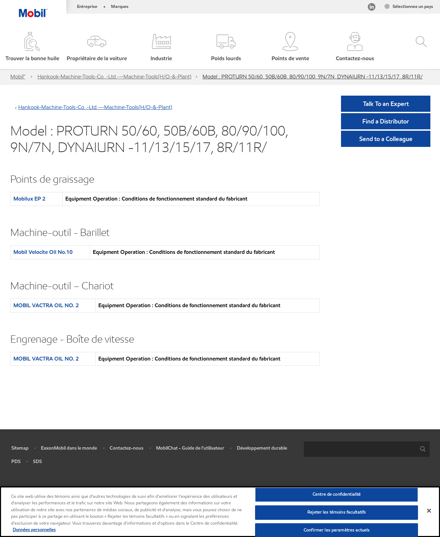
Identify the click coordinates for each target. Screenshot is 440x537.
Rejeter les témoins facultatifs (336, 512)
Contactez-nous (126, 448)
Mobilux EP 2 (29, 198)
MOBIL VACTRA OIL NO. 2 (46, 305)
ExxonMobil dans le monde (69, 448)
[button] (97, 47)
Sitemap (20, 448)
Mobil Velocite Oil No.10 (43, 252)
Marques (120, 6)
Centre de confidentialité (336, 495)
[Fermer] (429, 510)
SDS (37, 461)
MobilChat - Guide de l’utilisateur (190, 448)
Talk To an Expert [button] (386, 104)
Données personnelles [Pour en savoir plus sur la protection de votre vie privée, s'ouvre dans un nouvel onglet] (34, 530)
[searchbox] (360, 449)
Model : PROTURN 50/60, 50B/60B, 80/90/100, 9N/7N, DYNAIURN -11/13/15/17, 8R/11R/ (312, 76)
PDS (16, 461)
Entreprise (87, 6)
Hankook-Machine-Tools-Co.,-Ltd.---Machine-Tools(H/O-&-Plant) (114, 76)
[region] (220, 511)
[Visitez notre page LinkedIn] (371, 8)
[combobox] (367, 449)
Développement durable (262, 448)
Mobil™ (17, 76)
